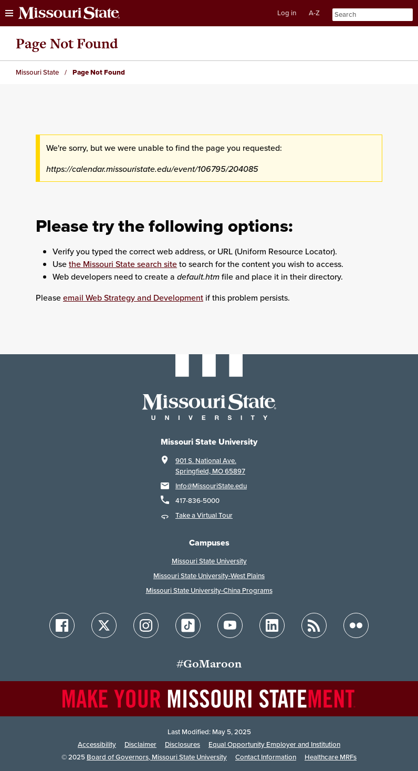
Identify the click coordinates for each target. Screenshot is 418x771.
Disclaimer (140, 744)
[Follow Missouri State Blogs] (314, 625)
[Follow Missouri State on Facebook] (62, 625)
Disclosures (182, 744)
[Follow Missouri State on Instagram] (146, 625)
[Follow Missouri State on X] (104, 625)
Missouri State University (209, 561)
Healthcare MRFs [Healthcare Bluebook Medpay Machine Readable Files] (331, 757)
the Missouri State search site (123, 264)
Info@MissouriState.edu (211, 486)
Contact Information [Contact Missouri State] (265, 757)
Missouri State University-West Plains (209, 576)
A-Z (314, 13)
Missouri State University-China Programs (209, 590)
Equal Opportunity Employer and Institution (274, 744)
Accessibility (97, 744)
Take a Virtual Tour (204, 515)
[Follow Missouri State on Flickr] (356, 625)
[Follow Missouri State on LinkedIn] (272, 625)
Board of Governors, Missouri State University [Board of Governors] (157, 757)
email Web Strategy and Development (133, 297)
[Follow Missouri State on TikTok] (188, 625)
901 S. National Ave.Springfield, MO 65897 (210, 466)
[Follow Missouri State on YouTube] (230, 625)
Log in (286, 13)
